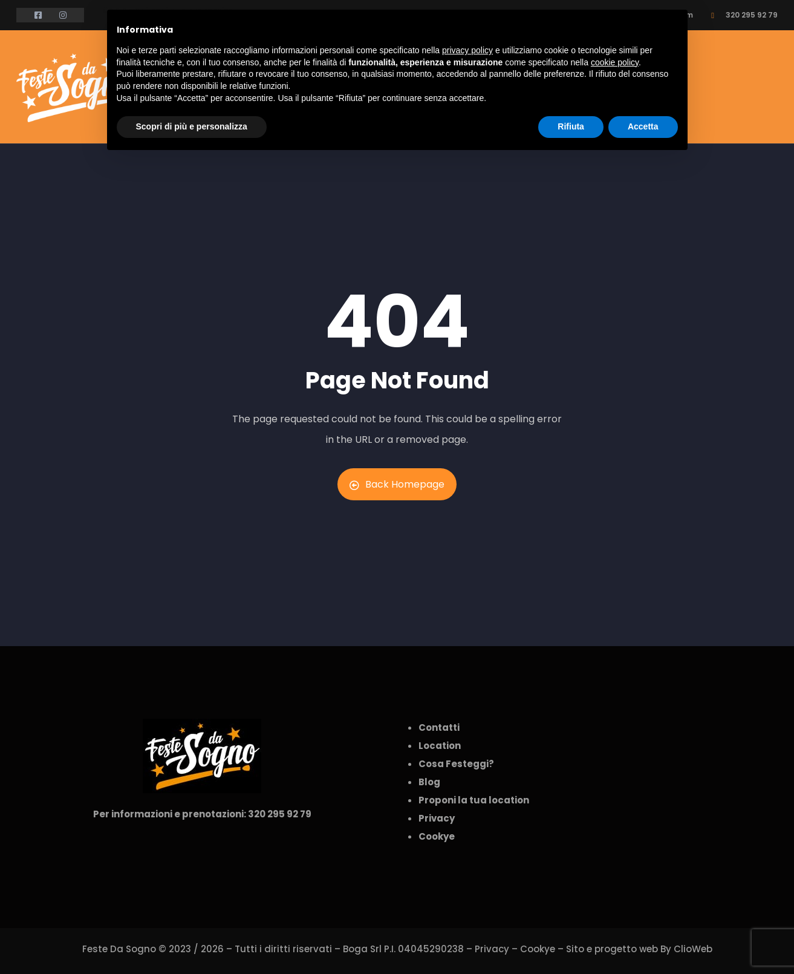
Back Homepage (397, 484)
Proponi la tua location (473, 800)
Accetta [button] (643, 126)
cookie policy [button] (615, 62)
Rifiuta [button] (571, 126)
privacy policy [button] (467, 50)
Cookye (537, 949)
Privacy (492, 949)
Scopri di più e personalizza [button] (191, 126)
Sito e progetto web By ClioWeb (639, 949)
